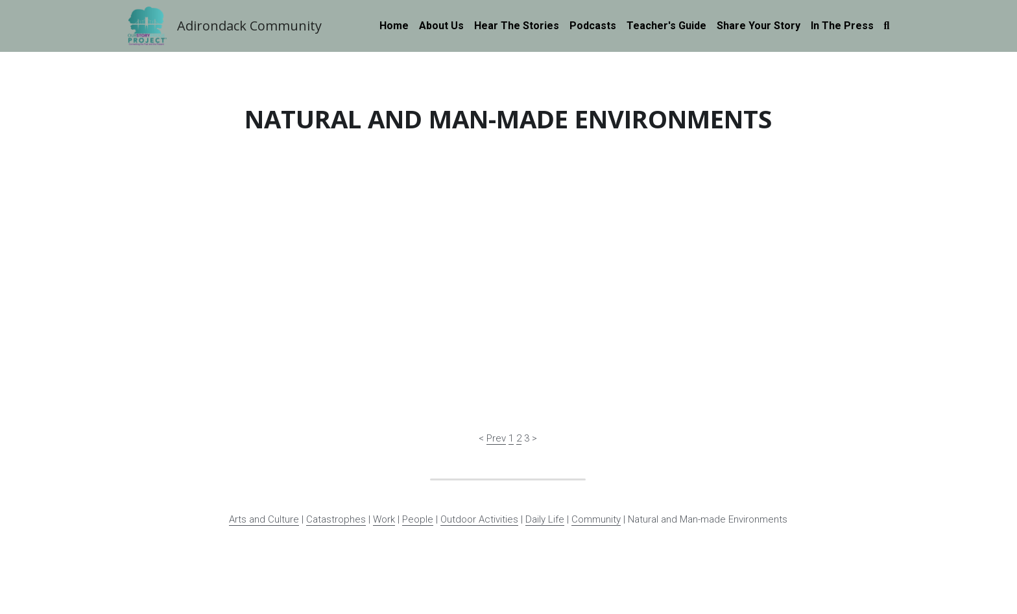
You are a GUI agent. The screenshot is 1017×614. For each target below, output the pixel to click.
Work (384, 420)
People (417, 420)
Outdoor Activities (479, 420)
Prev (496, 339)
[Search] (887, 26)
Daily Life (544, 420)
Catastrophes (336, 420)
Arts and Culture (264, 420)
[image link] (147, 24)
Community (596, 420)
